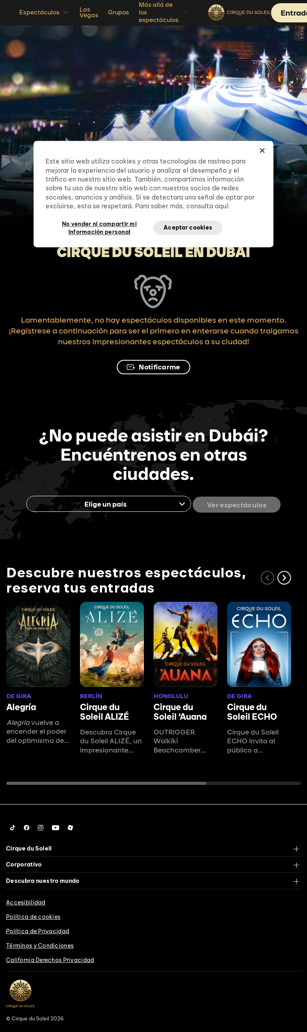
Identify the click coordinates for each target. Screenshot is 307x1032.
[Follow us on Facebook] (27, 826)
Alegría (21, 705)
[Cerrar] (262, 151)
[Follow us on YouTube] (56, 826)
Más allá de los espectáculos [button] (164, 12)
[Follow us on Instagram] (41, 826)
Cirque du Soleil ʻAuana (180, 710)
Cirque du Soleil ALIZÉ (104, 710)
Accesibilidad (26, 900)
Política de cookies (33, 915)
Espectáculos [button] (44, 12)
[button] (284, 576)
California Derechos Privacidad (50, 958)
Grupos (118, 12)
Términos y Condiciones (40, 944)
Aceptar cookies (187, 227)
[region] (153, 194)
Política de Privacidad (37, 929)
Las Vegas (89, 12)
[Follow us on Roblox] (70, 826)
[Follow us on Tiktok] (13, 826)
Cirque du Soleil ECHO (252, 710)
